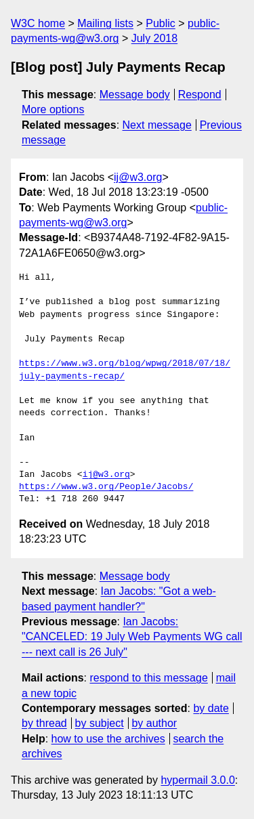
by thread (44, 723)
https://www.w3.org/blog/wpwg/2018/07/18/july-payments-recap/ (124, 370)
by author (154, 723)
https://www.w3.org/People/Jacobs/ (106, 487)
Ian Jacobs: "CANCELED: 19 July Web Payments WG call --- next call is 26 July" (132, 637)
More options (53, 109)
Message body (135, 94)
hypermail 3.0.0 (197, 780)
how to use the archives (108, 738)
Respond (199, 94)
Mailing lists (105, 23)
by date (210, 708)
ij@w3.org (138, 177)
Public (160, 23)
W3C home (38, 23)
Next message (157, 125)
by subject (99, 723)
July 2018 (154, 38)
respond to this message (148, 678)
